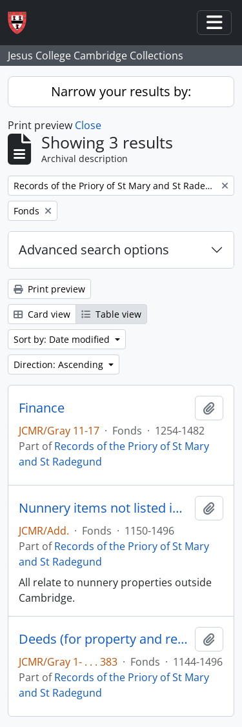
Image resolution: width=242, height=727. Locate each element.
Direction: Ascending (60, 364)
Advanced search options (94, 249)
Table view (111, 314)
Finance (42, 408)
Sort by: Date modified (63, 339)
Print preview (49, 289)
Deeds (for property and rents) (104, 639)
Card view (42, 314)
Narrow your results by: (121, 91)
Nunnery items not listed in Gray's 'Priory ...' (104, 508)
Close (88, 125)
